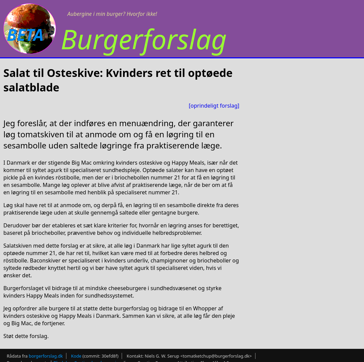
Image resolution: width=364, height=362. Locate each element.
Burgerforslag (144, 38)
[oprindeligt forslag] (214, 105)
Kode (76, 356)
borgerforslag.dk (46, 356)
